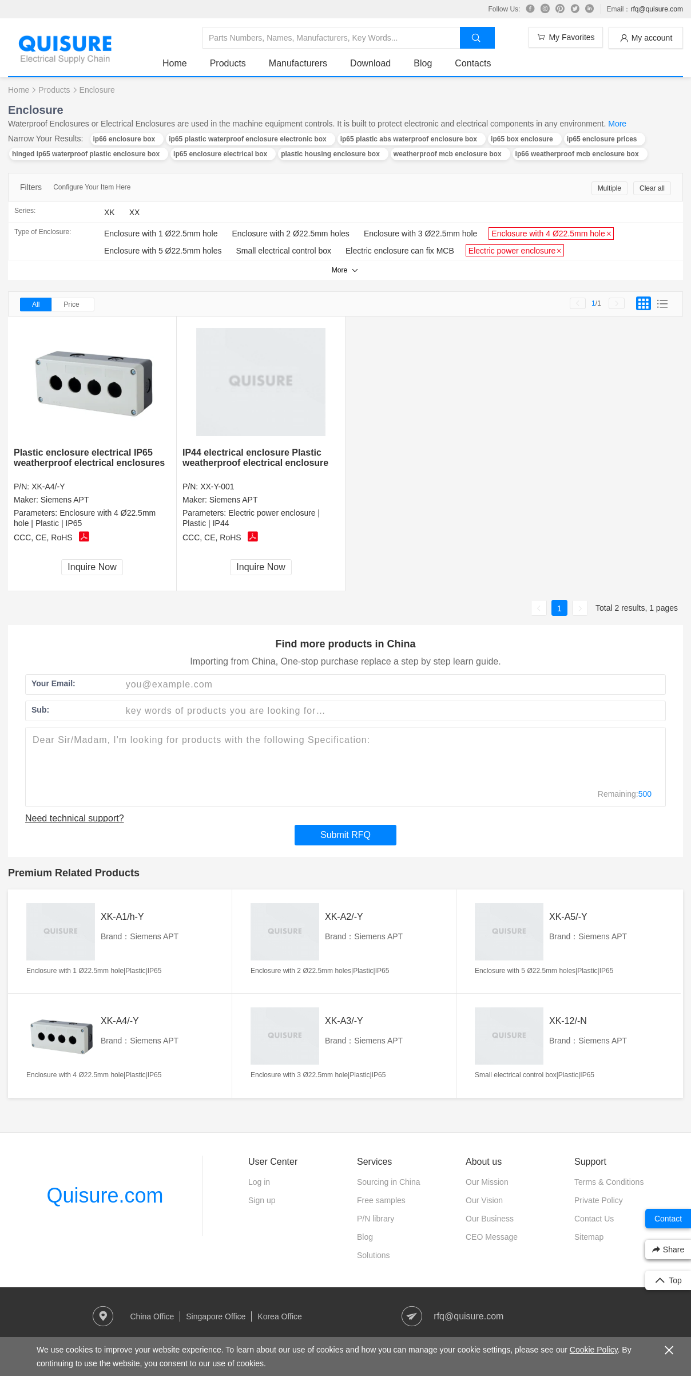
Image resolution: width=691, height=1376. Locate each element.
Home (174, 63)
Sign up (261, 1200)
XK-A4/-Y (48, 486)
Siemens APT (65, 499)
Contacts (473, 63)
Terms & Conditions (609, 1182)
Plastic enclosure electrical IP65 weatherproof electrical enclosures (89, 458)
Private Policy (598, 1200)
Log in (259, 1182)
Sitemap (588, 1236)
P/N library (375, 1218)
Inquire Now (91, 567)
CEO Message (492, 1236)
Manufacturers (298, 63)
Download (370, 63)
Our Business (490, 1218)
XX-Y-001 (217, 486)
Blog (423, 63)
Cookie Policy (594, 1349)
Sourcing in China (388, 1182)
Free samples (381, 1200)
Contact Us (594, 1218)
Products (228, 63)
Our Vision (484, 1200)
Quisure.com (104, 1195)
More (617, 123)
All (35, 304)
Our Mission (487, 1182)
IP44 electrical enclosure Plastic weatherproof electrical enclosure (255, 458)
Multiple (609, 188)
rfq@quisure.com (656, 9)
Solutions (373, 1255)
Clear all (652, 188)
